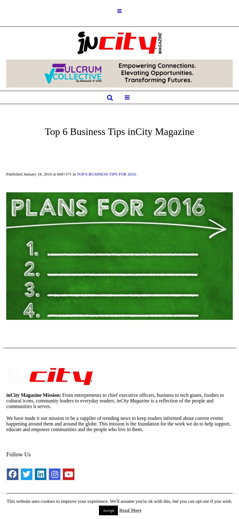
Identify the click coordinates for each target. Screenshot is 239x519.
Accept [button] (108, 510)
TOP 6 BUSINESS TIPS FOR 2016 (106, 174)
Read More (130, 510)
